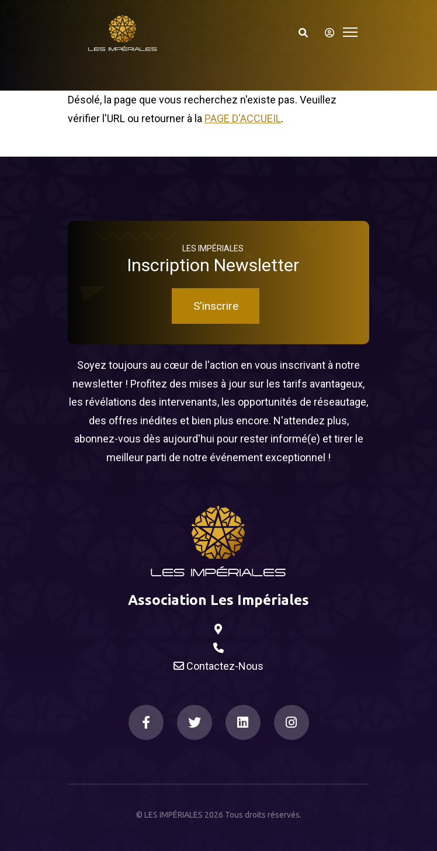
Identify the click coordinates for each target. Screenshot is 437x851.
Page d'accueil (242, 118)
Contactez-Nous (218, 666)
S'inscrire (215, 306)
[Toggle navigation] (350, 31)
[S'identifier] (326, 33)
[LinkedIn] (243, 722)
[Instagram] (291, 722)
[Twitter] (194, 722)
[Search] (303, 32)
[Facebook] (146, 722)
